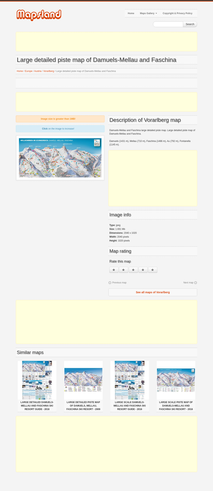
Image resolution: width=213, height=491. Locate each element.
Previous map (119, 282)
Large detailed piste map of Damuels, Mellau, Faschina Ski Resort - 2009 (83, 406)
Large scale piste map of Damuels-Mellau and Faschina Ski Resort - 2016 (176, 406)
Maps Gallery (148, 13)
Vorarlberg (48, 71)
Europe (28, 71)
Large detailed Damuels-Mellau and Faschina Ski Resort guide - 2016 (36, 406)
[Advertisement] (106, 41)
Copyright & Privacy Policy (177, 13)
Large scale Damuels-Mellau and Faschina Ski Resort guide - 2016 (130, 406)
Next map (188, 282)
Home (131, 13)
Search (190, 24)
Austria (37, 71)
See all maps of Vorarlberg (153, 292)
